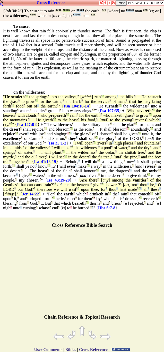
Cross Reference (51, 3)
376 (145, 10)
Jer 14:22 (30, 194)
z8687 (66, 10)
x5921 (80, 10)
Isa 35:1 (56, 143)
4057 (33, 14)
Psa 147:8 (25, 124)
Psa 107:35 (109, 111)
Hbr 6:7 (105, 208)
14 (87, 106)
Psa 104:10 (73, 106)
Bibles (70, 349)
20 (68, 180)
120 (93, 14)
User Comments (48, 349)
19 (54, 161)
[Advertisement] (82, 273)
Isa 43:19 (55, 180)
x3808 (130, 10)
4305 (58, 10)
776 (104, 10)
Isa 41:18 (42, 161)
